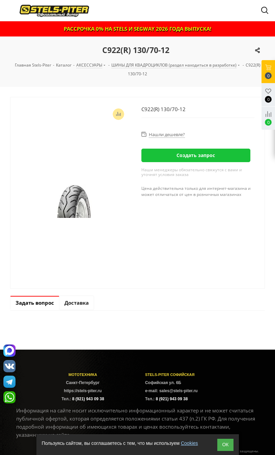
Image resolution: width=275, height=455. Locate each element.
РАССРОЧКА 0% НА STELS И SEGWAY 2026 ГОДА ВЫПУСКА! (137, 28)
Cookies (189, 443)
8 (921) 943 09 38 (88, 399)
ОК (225, 444)
